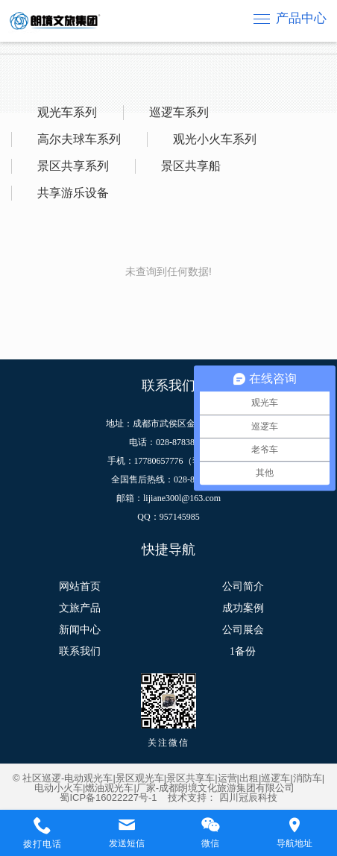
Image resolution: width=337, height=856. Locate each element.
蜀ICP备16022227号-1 (108, 797)
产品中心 (301, 18)
